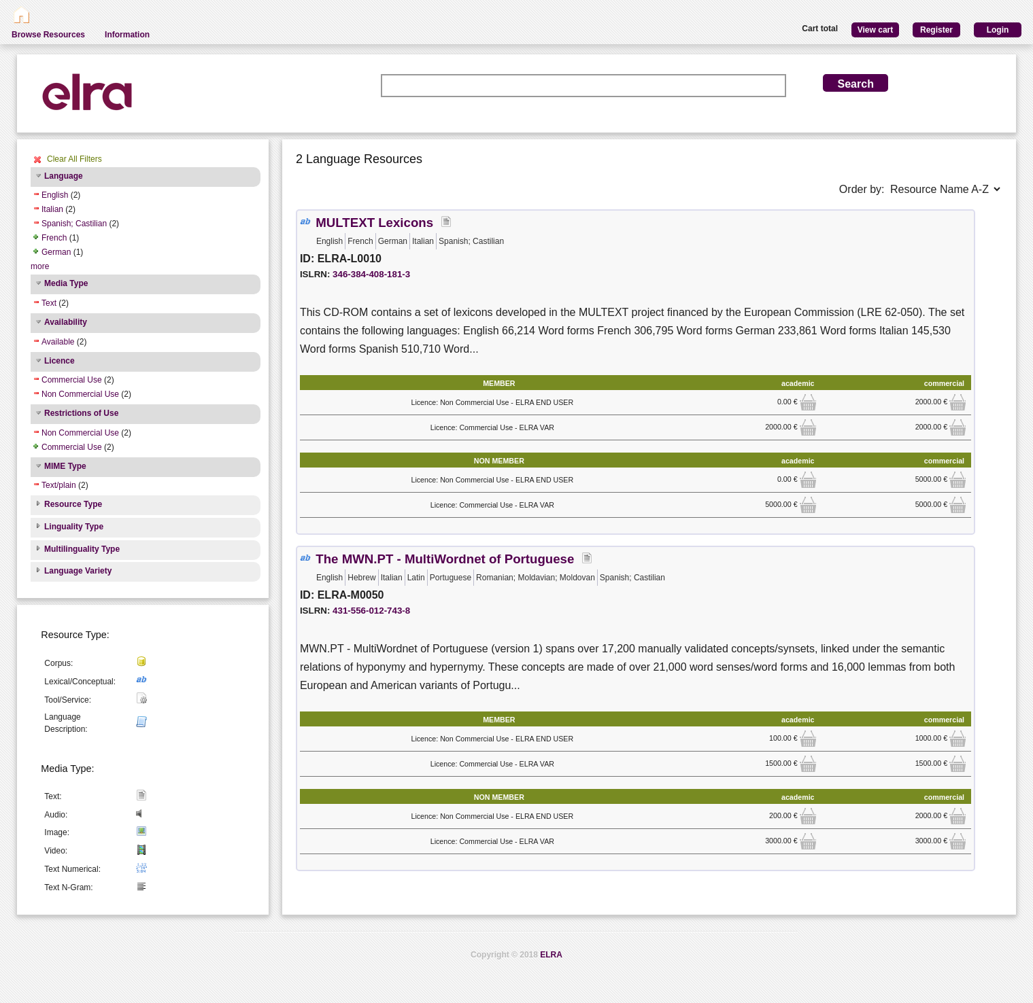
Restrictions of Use (81, 413)
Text (48, 303)
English (54, 195)
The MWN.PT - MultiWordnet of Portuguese (445, 559)
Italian (52, 209)
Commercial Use (71, 380)
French (54, 238)
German (56, 252)
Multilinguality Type (82, 549)
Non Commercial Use (80, 394)
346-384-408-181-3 (371, 274)
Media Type (66, 283)
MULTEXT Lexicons (374, 222)
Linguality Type (73, 526)
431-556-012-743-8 (371, 610)
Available (57, 342)
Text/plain (58, 485)
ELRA (551, 955)
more (40, 266)
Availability (65, 322)
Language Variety (78, 571)
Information (127, 34)
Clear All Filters (74, 159)
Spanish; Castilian (74, 223)
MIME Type (65, 466)
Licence (59, 361)
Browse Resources (48, 34)
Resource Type (73, 504)
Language (63, 176)
